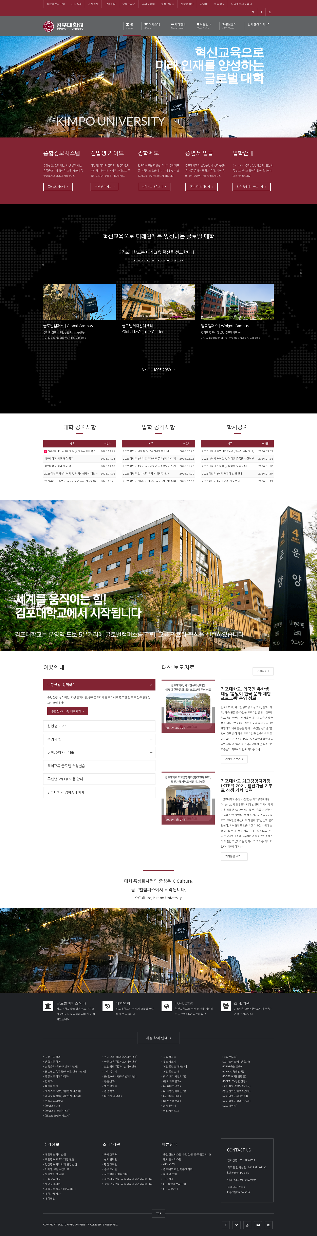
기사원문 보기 (234, 759)
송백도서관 (128, 3)
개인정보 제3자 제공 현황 (59, 1159)
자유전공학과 (53, 1056)
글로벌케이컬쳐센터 (116, 1174)
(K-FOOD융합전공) (233, 1071)
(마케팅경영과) (113, 1095)
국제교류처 (148, 3)
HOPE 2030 (184, 1003)
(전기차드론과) (172, 1081)
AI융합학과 (169, 1105)
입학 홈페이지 (258, 24)
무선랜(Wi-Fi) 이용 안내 (65, 779)
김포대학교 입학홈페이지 (66, 792)
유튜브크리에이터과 (57, 1076)
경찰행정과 (169, 1056)
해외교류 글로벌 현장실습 (66, 766)
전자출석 (76, 3)
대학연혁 (123, 1003)
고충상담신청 (53, 1178)
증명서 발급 (56, 739)
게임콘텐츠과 (171, 1071)
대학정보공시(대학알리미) (60, 1188)
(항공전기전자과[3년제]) (236, 1091)
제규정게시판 (53, 1183)
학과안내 (178, 26)
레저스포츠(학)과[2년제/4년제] (63, 1091)
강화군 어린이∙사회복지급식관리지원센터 (128, 1183)
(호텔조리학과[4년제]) (57, 1110)
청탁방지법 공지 (54, 1174)
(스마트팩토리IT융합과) (236, 1061)
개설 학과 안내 (158, 1038)
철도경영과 (110, 1086)
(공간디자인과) (172, 1095)
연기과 (49, 1081)
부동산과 (109, 1081)
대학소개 (152, 26)
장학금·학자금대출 (61, 752)
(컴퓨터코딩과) (172, 1086)
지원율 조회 (170, 1174)
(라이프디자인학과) (174, 1076)
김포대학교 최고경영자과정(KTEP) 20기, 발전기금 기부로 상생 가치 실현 (247, 786)
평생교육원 (167, 3)
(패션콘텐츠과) (172, 1100)
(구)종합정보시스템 (174, 1183)
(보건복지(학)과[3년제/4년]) (120, 1076)
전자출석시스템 (172, 1159)
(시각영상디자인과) (174, 1091)
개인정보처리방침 (55, 1154)
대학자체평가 (53, 1193)
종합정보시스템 (55, 3)
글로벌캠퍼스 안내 (71, 1003)
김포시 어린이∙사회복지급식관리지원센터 (128, 1178)
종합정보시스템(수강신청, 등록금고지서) (187, 1154)
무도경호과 (169, 1061)
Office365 (110, 3)
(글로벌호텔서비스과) (57, 1115)
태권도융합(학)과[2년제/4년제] (63, 1095)
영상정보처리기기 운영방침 (61, 1164)
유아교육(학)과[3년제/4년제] (120, 1056)
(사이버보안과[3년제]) (235, 1095)
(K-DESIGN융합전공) (234, 1076)
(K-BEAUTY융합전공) (234, 1081)
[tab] (99, 684)
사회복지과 (110, 1071)
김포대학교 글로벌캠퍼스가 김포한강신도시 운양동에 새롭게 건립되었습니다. (75, 1014)
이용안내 (204, 26)
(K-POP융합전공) (232, 1066)
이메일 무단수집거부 (57, 1169)
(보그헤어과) (229, 1105)
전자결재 (93, 3)
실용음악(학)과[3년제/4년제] (61, 1066)
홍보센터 (229, 26)
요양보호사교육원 (241, 3)
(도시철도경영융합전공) (236, 1086)
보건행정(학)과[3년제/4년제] (120, 1066)
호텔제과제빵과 (54, 1100)
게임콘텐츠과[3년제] (175, 1066)
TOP (158, 1213)
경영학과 (109, 1091)
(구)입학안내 (170, 1188)
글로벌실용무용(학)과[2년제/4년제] (65, 1071)
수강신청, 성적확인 (61, 684)
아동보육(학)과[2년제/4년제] (120, 1061)
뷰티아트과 (51, 1086)
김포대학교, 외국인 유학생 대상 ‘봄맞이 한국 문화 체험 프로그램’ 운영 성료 (246, 694)
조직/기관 (242, 1003)
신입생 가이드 (58, 726)
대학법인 (50, 1198)
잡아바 (204, 3)
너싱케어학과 (171, 1110)
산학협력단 (187, 3)
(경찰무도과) (229, 1056)
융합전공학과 (53, 1061)
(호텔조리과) (52, 1105)
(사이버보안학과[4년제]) (236, 1100)
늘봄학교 (219, 3)
